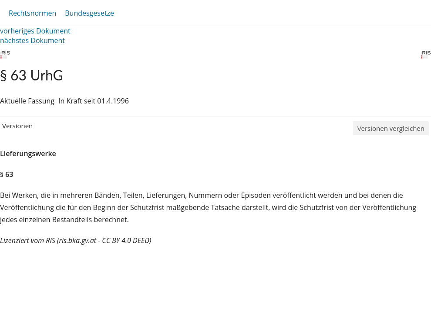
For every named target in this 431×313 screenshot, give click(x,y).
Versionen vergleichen (390, 128)
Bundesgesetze (89, 13)
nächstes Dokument (32, 40)
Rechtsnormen (32, 13)
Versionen (17, 125)
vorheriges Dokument (35, 31)
